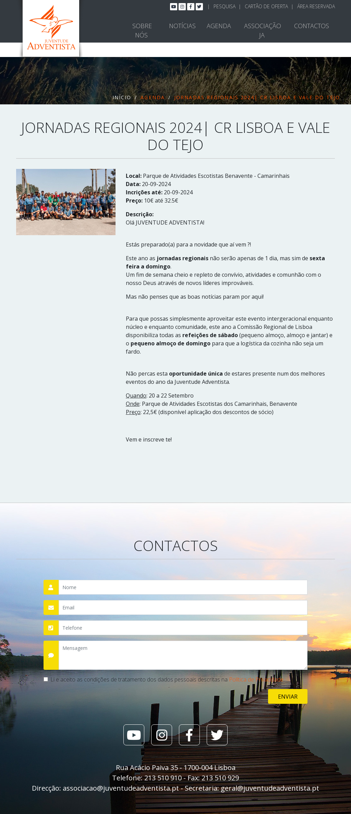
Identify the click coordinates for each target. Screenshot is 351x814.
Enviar (288, 696)
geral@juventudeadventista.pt (270, 788)
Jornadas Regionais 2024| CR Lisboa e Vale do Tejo (257, 97)
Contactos (311, 26)
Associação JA (262, 30)
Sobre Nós (142, 30)
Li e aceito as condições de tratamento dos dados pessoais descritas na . (167, 679)
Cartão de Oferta (266, 6)
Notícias (182, 26)
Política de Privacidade (256, 679)
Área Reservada (316, 6)
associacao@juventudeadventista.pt (121, 788)
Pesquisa (224, 6)
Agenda (219, 26)
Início (122, 97)
